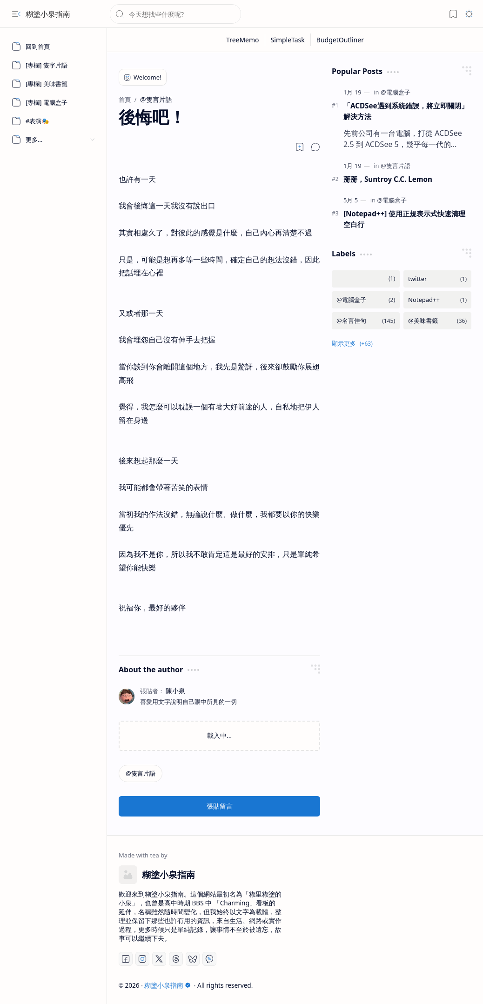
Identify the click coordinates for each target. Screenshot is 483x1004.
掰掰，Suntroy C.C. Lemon (387, 179)
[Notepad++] (437, 299)
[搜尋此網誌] (175, 14)
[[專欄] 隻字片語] (53, 65)
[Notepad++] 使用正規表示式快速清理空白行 (404, 219)
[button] (16, 14)
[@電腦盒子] (395, 92)
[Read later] (300, 147)
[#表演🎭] (53, 121)
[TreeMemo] (243, 39)
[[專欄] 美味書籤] (53, 83)
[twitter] (437, 279)
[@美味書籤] (437, 320)
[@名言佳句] (366, 320)
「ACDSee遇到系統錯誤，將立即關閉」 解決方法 (405, 111)
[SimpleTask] (288, 39)
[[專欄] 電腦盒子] (53, 102)
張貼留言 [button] (220, 806)
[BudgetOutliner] (340, 39)
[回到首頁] (53, 46)
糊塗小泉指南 (48, 14)
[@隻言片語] (140, 773)
